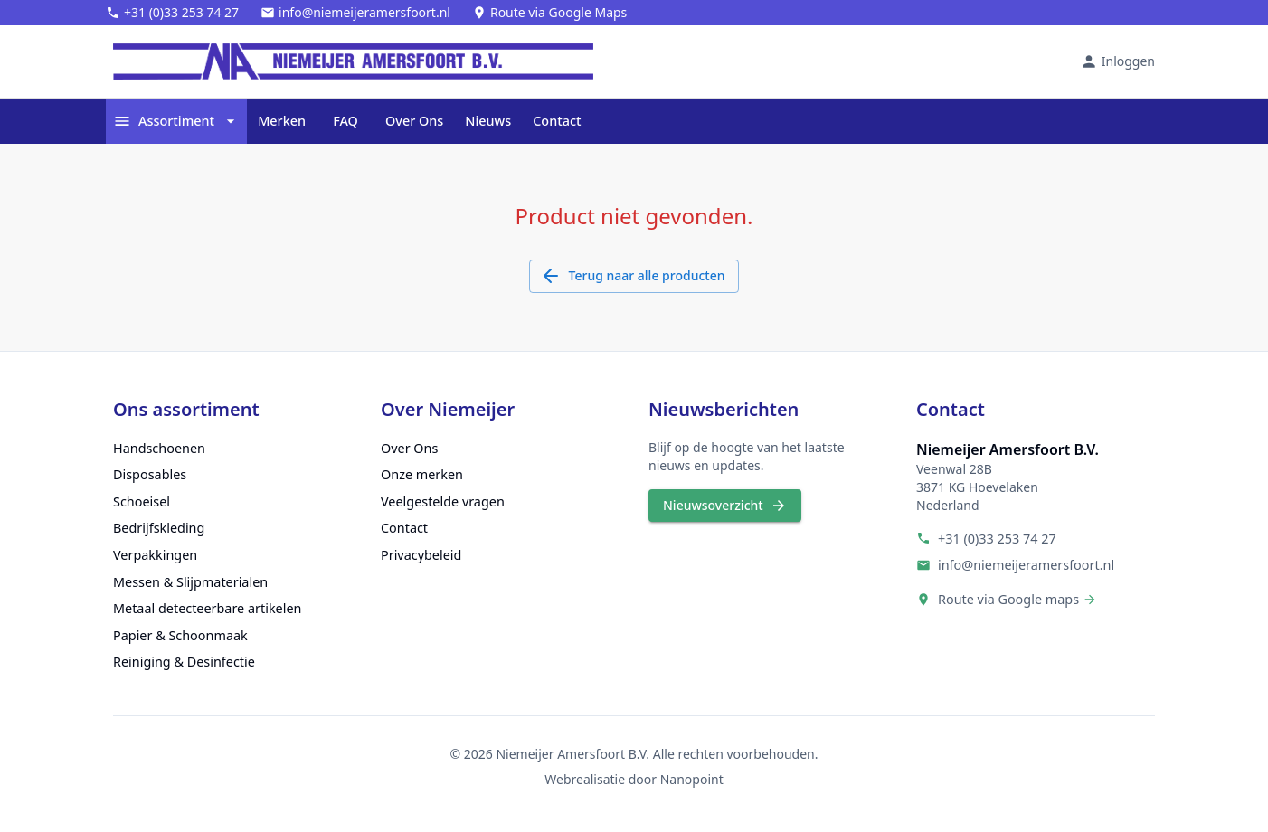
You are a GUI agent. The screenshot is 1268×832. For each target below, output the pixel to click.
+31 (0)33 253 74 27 (997, 538)
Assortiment (176, 121)
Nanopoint (692, 779)
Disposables (149, 474)
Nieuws (488, 121)
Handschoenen (159, 448)
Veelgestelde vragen (443, 501)
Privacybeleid (421, 554)
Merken (282, 121)
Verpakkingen (155, 554)
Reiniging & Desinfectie (184, 661)
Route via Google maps (1008, 599)
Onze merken (422, 474)
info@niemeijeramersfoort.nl (1026, 564)
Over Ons (414, 121)
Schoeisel (141, 501)
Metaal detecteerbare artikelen (207, 608)
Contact (556, 121)
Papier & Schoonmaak (180, 635)
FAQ (345, 121)
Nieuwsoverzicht (724, 506)
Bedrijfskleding (158, 527)
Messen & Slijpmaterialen (190, 582)
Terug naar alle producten (634, 276)
